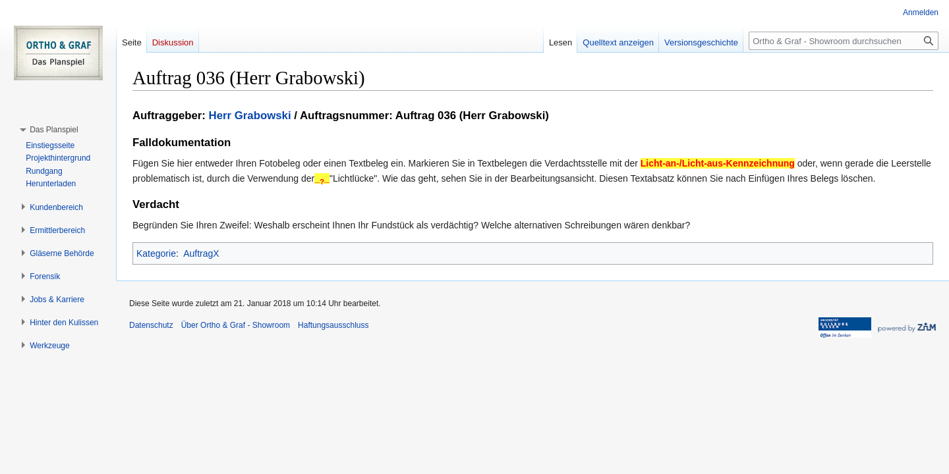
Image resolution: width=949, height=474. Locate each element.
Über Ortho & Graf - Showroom (235, 325)
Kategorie (156, 253)
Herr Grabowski (250, 115)
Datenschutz (151, 325)
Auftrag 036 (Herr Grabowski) (472, 115)
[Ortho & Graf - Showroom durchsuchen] (843, 41)
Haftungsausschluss (333, 325)
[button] (54, 129)
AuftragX (201, 253)
